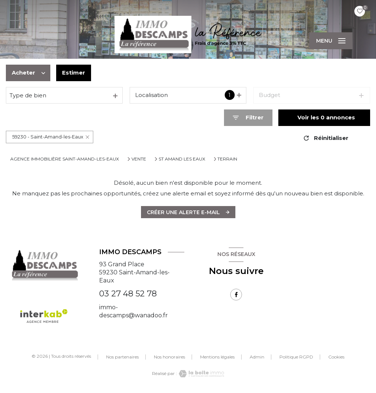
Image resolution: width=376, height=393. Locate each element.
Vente (138, 159)
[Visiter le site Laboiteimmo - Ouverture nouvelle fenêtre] (200, 373)
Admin (257, 357)
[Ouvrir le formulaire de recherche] (248, 117)
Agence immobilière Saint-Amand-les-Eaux (64, 159)
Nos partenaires (122, 357)
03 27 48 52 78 (128, 294)
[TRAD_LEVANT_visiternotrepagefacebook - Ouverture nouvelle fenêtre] (236, 294)
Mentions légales (217, 357)
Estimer (73, 72)
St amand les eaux (182, 159)
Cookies (336, 357)
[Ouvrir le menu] (330, 40)
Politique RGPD (296, 357)
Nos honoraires (169, 357)
